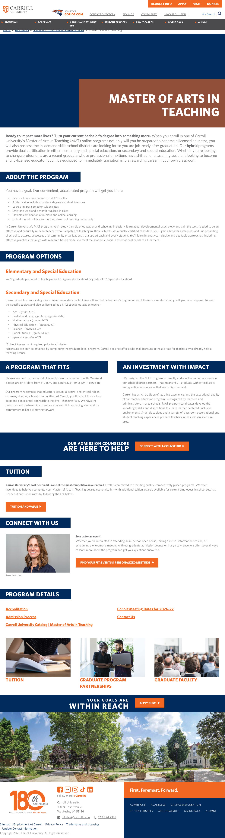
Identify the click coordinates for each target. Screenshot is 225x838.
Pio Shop (128, 14)
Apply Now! (148, 703)
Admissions (137, 804)
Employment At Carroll (27, 824)
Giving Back (175, 22)
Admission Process (21, 617)
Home (7, 30)
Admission (11, 22)
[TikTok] (83, 789)
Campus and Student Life (83, 24)
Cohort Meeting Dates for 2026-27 (145, 609)
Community (149, 14)
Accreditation (17, 609)
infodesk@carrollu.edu (76, 817)
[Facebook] (60, 789)
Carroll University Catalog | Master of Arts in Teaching (49, 624)
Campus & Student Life (186, 804)
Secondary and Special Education (42, 292)
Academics (44, 22)
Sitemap (5, 824)
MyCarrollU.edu (175, 14)
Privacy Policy (54, 824)
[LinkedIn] (90, 789)
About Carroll (145, 22)
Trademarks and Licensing (82, 824)
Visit (197, 3)
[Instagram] (75, 789)
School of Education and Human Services (58, 30)
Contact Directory (102, 14)
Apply (182, 3)
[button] (218, 831)
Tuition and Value (24, 506)
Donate (213, 3)
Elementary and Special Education (43, 271)
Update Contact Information (19, 828)
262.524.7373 (107, 817)
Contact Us (126, 617)
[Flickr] (68, 789)
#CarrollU (79, 795)
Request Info (161, 3)
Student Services (116, 22)
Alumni (202, 22)
